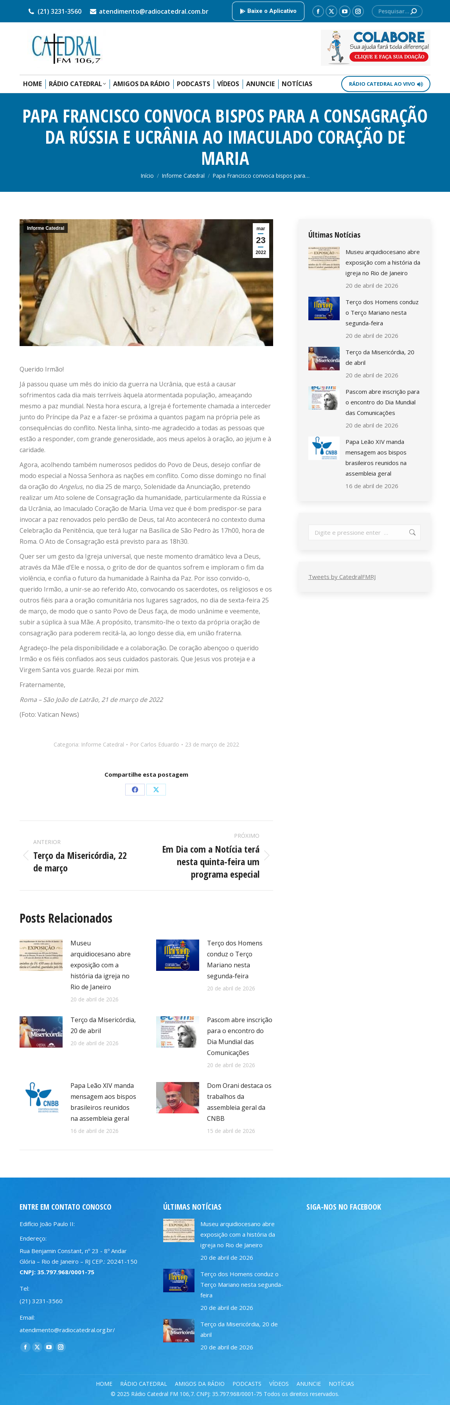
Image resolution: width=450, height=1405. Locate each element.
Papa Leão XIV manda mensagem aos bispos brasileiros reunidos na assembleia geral (103, 1102)
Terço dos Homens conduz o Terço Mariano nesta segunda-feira (235, 959)
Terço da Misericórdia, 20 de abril (103, 1025)
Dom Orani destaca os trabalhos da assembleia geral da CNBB (239, 1102)
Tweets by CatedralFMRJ (342, 577)
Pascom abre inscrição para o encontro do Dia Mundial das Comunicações (239, 1036)
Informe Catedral (45, 228)
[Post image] (41, 955)
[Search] (397, 11)
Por (154, 744)
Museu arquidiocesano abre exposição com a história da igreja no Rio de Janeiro (100, 965)
